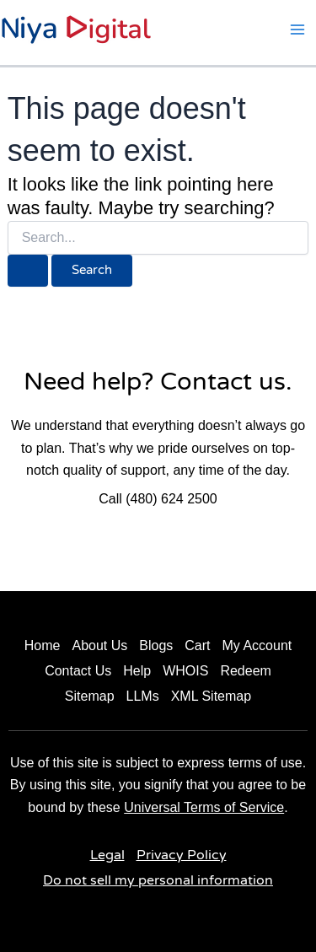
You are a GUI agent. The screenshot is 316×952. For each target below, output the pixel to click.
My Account (257, 645)
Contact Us (78, 671)
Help (137, 671)
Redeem (245, 671)
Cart (197, 645)
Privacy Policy (182, 855)
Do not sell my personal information (158, 880)
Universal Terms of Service (204, 807)
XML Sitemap (211, 696)
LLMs (142, 696)
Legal (107, 855)
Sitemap (90, 696)
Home (42, 645)
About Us (99, 645)
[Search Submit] (28, 271)
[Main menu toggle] (297, 29)
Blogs (156, 645)
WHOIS (185, 671)
